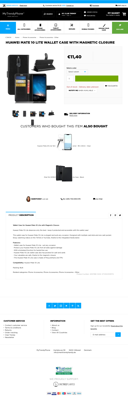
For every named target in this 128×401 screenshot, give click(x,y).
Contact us (70, 5)
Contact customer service (16, 325)
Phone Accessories (35, 272)
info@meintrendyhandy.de (65, 352)
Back (9, 37)
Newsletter (9, 337)
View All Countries (59, 332)
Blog (54, 328)
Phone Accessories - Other (69, 272)
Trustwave (94, 5)
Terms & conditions (13, 328)
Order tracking (11, 332)
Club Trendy (10, 335)
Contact (55, 330)
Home (17, 37)
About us (55, 325)
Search (48, 14)
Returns (8, 330)
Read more (23, 5)
